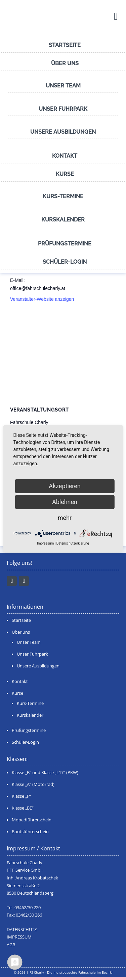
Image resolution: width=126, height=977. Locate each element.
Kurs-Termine (63, 196)
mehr (65, 517)
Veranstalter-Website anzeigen (42, 299)
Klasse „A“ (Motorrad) (33, 784)
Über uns (65, 63)
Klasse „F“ (21, 796)
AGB (11, 945)
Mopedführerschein (31, 820)
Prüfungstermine (64, 243)
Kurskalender (63, 219)
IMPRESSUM (19, 937)
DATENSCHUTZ (22, 929)
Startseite (65, 45)
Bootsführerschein (30, 832)
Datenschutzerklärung (72, 543)
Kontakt (64, 156)
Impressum (45, 543)
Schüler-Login (65, 262)
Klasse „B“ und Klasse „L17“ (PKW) (45, 772)
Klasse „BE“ (23, 808)
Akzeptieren (65, 486)
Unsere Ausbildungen (63, 132)
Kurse (65, 174)
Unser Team (63, 85)
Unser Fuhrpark (63, 109)
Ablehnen (64, 501)
